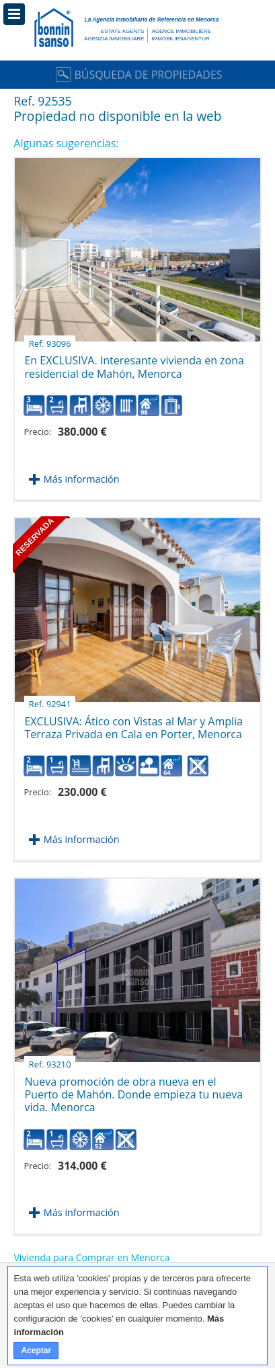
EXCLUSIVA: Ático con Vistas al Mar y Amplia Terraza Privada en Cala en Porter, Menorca (133, 723)
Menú (14, 14)
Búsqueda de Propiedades (137, 74)
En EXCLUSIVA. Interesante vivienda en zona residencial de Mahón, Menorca (133, 362)
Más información (82, 479)
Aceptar (36, 1350)
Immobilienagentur (180, 39)
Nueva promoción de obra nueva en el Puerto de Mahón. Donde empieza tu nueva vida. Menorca (133, 1090)
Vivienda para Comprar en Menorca (91, 1257)
